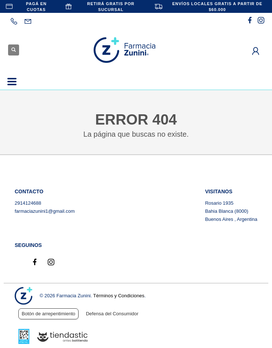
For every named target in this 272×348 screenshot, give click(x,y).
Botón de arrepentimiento (48, 313)
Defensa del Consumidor (112, 313)
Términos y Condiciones (118, 295)
